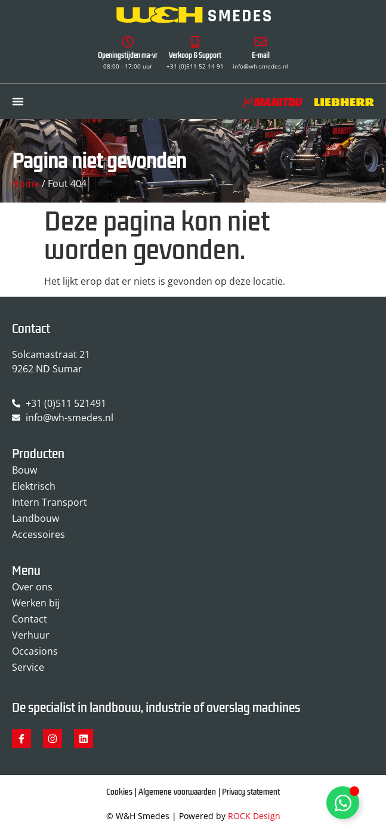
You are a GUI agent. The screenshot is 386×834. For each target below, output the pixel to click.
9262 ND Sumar (47, 368)
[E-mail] (261, 42)
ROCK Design (254, 815)
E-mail (261, 55)
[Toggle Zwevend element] (342, 802)
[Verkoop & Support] (195, 42)
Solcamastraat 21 (51, 354)
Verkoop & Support (195, 55)
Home (25, 183)
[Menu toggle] (18, 101)
